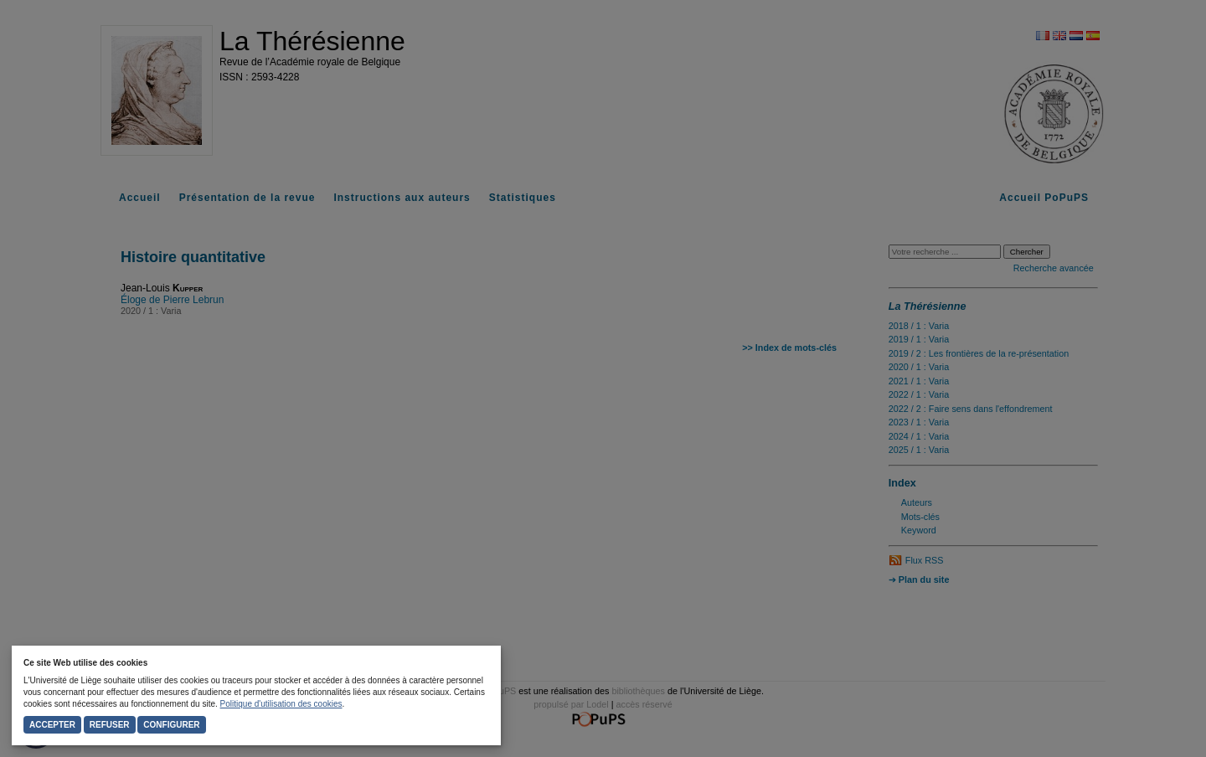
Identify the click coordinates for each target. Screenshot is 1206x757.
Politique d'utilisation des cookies (281, 703)
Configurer (171, 724)
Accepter (52, 724)
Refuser (110, 724)
